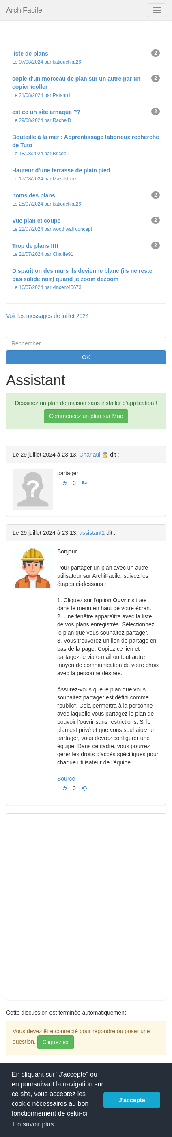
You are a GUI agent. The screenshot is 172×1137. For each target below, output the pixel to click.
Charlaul (89, 454)
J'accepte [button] (132, 1100)
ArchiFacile (24, 10)
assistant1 (92, 533)
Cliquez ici (56, 1042)
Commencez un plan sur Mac (86, 416)
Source (66, 778)
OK (86, 357)
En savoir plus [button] (33, 1124)
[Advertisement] (86, 906)
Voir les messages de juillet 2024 (47, 316)
